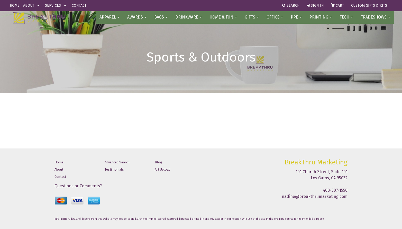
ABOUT (28, 5)
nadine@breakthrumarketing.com (315, 196)
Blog (158, 162)
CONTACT (79, 5)
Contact (60, 177)
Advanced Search (117, 162)
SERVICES (53, 5)
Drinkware (188, 20)
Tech (346, 20)
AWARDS (137, 20)
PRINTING (320, 20)
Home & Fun (223, 20)
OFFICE (275, 20)
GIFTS (252, 20)
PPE (296, 20)
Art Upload (162, 169)
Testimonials (114, 169)
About (58, 169)
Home (58, 162)
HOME (15, 5)
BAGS (161, 20)
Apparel (109, 20)
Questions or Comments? (78, 185)
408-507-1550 (335, 190)
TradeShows (375, 20)
